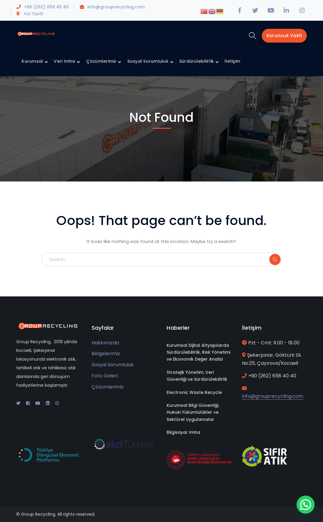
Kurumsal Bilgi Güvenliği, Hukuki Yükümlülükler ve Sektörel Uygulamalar (193, 412)
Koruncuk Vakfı (284, 35)
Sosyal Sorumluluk (113, 364)
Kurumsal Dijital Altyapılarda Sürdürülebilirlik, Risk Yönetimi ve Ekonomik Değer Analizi (198, 352)
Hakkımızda (105, 342)
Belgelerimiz (106, 353)
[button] (306, 505)
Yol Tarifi (33, 14)
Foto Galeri (105, 375)
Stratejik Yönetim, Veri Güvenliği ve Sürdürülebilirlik (197, 375)
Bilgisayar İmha (183, 432)
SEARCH (275, 259)
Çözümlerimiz (108, 386)
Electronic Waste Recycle (194, 392)
